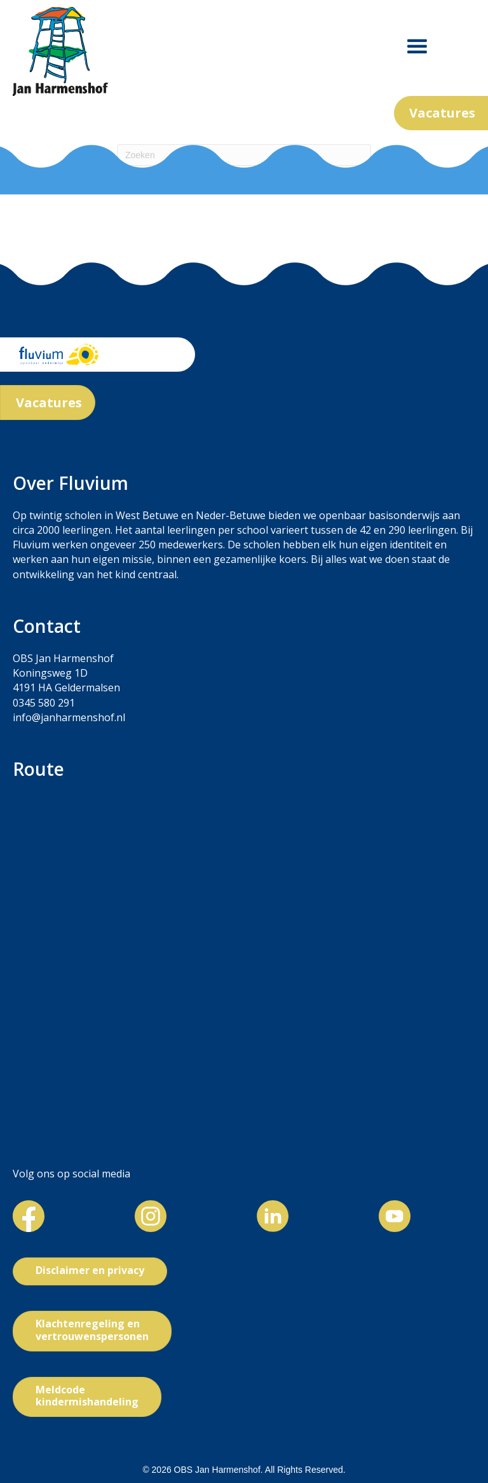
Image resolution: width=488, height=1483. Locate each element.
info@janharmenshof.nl (69, 717)
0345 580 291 (44, 703)
